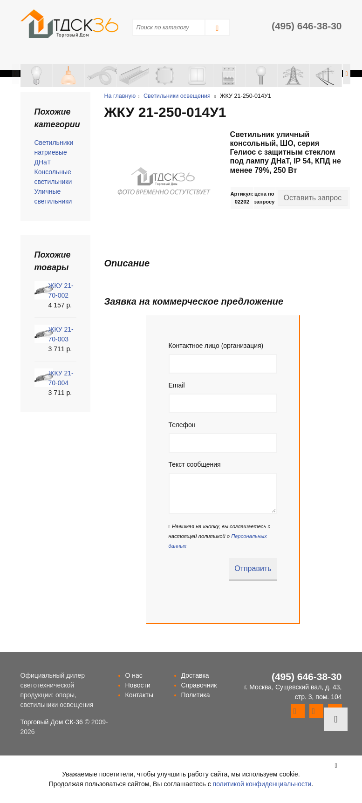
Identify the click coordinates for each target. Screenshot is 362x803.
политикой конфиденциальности (262, 784)
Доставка (195, 675)
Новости (137, 685)
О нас (134, 675)
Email (177, 385)
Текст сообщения (195, 464)
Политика (195, 695)
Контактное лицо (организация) (216, 345)
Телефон (182, 425)
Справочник (199, 685)
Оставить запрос (313, 198)
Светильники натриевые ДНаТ (54, 152)
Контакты (139, 695)
